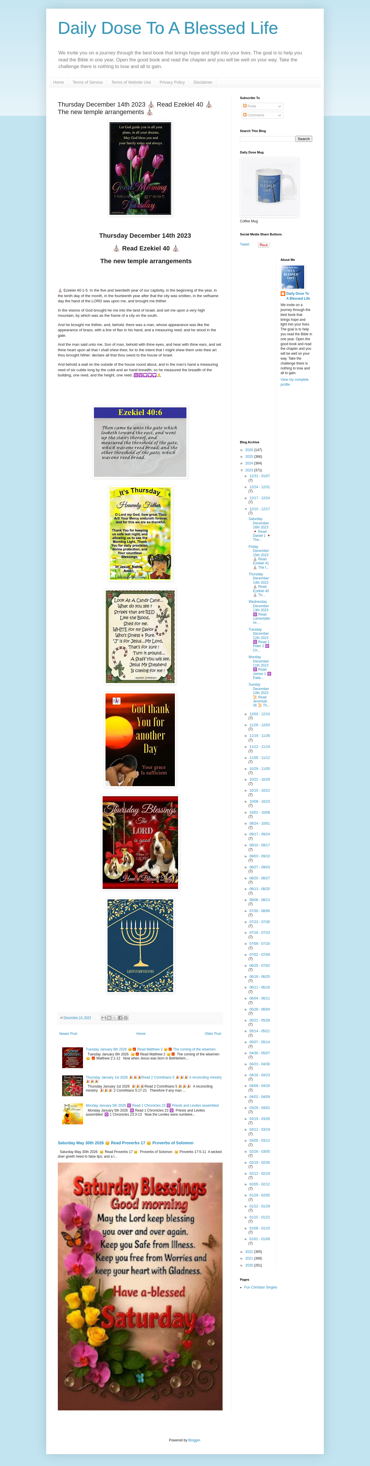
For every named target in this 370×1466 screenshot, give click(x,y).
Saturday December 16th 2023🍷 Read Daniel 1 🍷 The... (260, 529)
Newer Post (68, 1034)
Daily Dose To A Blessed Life (168, 28)
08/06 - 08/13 (259, 900)
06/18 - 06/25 (259, 977)
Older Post (213, 1034)
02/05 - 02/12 (259, 1184)
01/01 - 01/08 (259, 1239)
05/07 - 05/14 (259, 1042)
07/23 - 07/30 (259, 922)
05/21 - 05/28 (259, 1020)
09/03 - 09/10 (259, 856)
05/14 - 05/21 (259, 1031)
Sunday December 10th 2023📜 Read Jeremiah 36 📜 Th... (259, 694)
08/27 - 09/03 (259, 867)
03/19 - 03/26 (259, 1119)
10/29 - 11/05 (259, 769)
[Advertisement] (276, 345)
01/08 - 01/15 (259, 1228)
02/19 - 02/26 (259, 1163)
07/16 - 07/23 (259, 933)
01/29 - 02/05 (259, 1195)
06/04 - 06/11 (259, 998)
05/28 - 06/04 (259, 1009)
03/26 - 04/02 (259, 1108)
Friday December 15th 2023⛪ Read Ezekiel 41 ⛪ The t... (259, 557)
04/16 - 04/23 (259, 1075)
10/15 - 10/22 (259, 790)
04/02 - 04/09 (259, 1097)
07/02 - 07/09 (259, 955)
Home (58, 82)
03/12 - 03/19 (259, 1130)
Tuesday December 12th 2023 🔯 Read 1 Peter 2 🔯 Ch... (259, 639)
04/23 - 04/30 (259, 1064)
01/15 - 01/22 (259, 1217)
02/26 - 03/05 (259, 1152)
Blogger (194, 1440)
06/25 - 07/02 (259, 966)
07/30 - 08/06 (259, 911)
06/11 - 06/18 (259, 987)
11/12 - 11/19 (259, 747)
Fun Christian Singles (260, 1287)
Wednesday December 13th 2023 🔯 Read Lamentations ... (259, 612)
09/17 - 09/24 (259, 834)
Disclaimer (202, 82)
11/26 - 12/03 (259, 725)
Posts (249, 106)
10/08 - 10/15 (259, 801)
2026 (249, 450)
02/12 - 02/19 (259, 1174)
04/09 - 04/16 (259, 1086)
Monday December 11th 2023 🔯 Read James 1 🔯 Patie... (260, 667)
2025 (249, 457)
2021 (249, 1258)
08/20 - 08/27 (259, 878)
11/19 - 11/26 (259, 736)
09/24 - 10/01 (259, 823)
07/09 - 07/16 (259, 944)
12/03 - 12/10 (259, 714)
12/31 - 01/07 (259, 476)
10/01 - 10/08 (259, 812)
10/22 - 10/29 (259, 779)
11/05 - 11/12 (259, 758)
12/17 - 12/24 (259, 498)
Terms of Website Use (131, 82)
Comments (253, 115)
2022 (249, 1252)
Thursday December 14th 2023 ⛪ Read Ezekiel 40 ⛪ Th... (259, 584)
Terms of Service (88, 82)
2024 (249, 463)
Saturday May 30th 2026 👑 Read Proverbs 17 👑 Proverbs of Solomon (125, 1143)
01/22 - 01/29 (259, 1206)
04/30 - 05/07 (259, 1053)
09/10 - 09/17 (259, 845)
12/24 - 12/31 (259, 487)
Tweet (244, 244)
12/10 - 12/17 (259, 509)
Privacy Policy (172, 82)
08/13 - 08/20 (259, 889)
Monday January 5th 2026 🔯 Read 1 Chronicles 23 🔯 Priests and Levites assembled (152, 1105)
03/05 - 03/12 (259, 1141)
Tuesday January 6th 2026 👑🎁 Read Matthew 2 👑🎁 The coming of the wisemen (151, 1049)
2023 (249, 470)
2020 (249, 1265)
